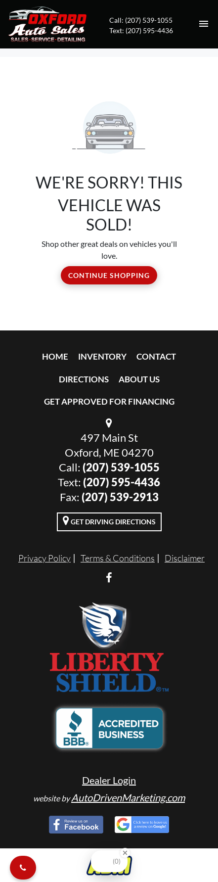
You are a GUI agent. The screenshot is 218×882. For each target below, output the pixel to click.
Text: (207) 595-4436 (141, 30)
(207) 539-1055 (121, 467)
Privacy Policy (44, 558)
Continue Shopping (109, 275)
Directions (84, 379)
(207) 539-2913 (120, 497)
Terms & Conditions (118, 558)
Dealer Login (109, 780)
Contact (156, 356)
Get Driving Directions (109, 520)
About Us (139, 379)
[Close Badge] (125, 853)
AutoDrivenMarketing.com (128, 797)
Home (55, 356)
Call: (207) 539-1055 (141, 20)
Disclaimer (185, 558)
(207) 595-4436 (121, 482)
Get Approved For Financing (109, 401)
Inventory (102, 356)
